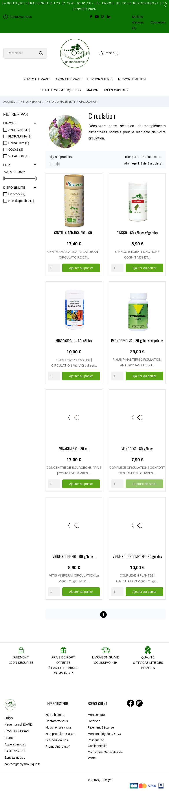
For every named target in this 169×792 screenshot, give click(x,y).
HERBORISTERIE (99, 79)
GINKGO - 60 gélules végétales (137, 233)
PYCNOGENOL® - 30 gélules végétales (137, 341)
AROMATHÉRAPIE (68, 79)
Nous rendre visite (58, 727)
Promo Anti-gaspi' (58, 746)
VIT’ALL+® (18, 156)
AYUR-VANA (19, 130)
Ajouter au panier (81, 268)
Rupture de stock (144, 483)
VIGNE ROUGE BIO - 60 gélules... (74, 557)
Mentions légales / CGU (104, 733)
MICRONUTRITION (132, 79)
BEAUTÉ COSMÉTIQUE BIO (61, 90)
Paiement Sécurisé (101, 727)
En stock (16, 194)
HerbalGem (18, 143)
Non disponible (21, 201)
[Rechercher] (25, 53)
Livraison (94, 721)
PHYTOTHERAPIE (37, 79)
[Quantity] (54, 268)
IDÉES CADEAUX (116, 90)
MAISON (92, 90)
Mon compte (96, 714)
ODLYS (15, 149)
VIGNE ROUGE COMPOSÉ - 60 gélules (137, 557)
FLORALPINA (19, 136)
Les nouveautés (57, 740)
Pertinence (149, 157)
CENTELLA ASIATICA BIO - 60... (74, 233)
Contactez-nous (57, 721)
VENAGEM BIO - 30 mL (74, 449)
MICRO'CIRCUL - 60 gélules (74, 341)
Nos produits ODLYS (60, 733)
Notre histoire (55, 714)
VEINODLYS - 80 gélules (137, 449)
